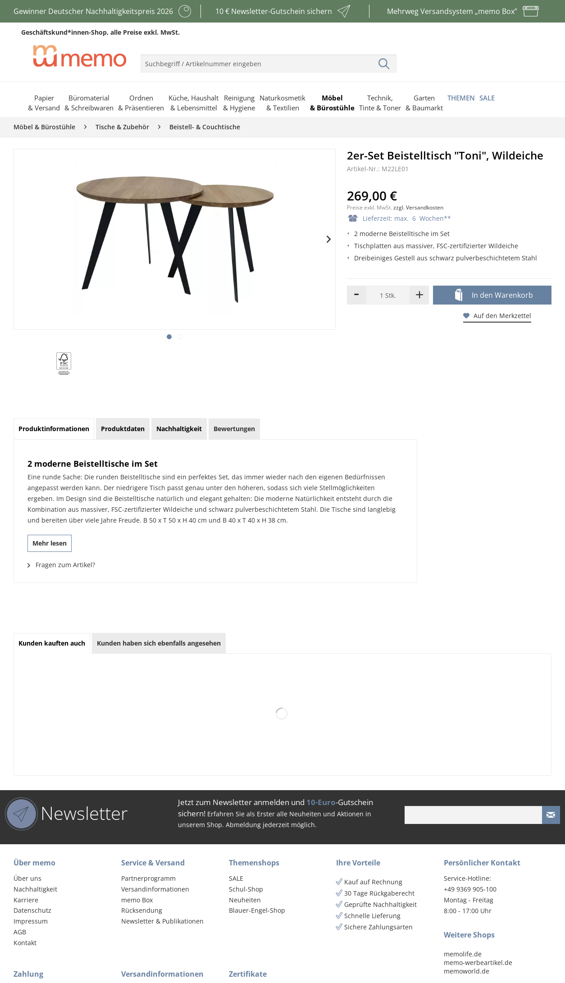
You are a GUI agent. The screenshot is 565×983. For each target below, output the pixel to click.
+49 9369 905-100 (470, 889)
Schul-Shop (246, 889)
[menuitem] (268, 60)
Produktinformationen (53, 428)
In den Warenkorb (494, 295)
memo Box (137, 900)
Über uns (27, 878)
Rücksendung (141, 910)
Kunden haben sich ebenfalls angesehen (159, 643)
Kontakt (25, 942)
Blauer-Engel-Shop (257, 910)
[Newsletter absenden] (551, 815)
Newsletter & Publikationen (162, 921)
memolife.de (463, 954)
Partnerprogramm (148, 878)
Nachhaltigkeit (35, 889)
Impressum (31, 921)
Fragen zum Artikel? (61, 564)
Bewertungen (234, 428)
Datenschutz (32, 910)
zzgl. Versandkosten (418, 207)
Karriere (26, 900)
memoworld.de (466, 971)
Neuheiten (245, 900)
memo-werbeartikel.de (478, 962)
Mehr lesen (49, 543)
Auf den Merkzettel (497, 315)
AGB (20, 932)
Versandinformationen (155, 889)
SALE (236, 878)
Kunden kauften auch (51, 643)
